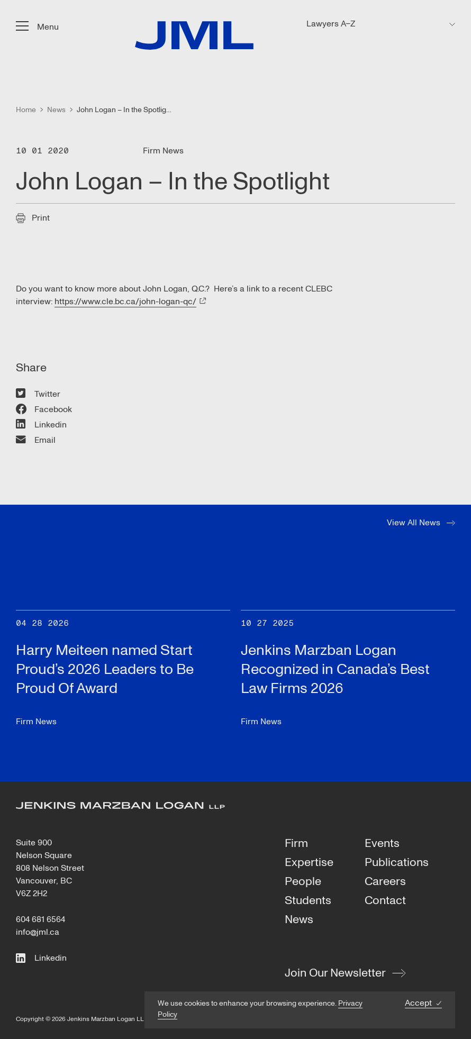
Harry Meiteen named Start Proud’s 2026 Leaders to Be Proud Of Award (105, 669)
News (299, 920)
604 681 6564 (40, 919)
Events (382, 843)
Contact (385, 901)
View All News (413, 522)
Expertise (309, 862)
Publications (397, 862)
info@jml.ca (37, 932)
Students (308, 901)
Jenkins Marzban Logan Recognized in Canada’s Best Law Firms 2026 (335, 669)
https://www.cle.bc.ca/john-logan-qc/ (125, 301)
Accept (418, 1003)
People (303, 881)
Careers (385, 881)
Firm (296, 843)
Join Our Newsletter (335, 973)
